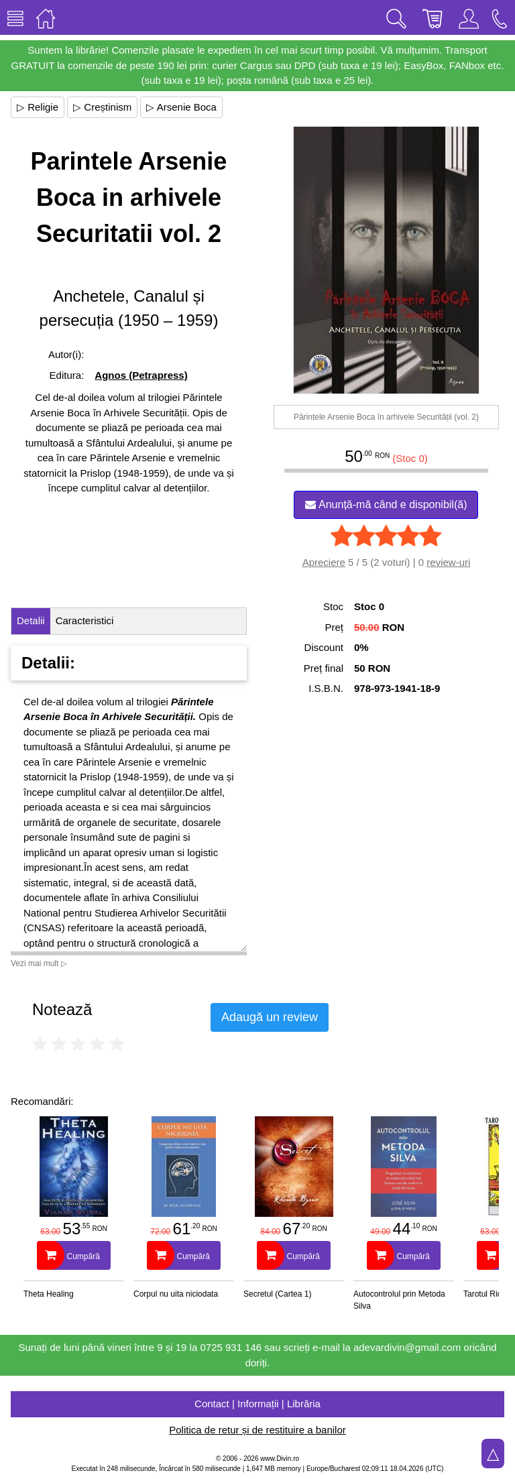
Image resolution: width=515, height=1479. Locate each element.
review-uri (448, 562)
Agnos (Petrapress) (141, 375)
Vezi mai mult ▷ (39, 963)
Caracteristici (85, 620)
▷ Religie (37, 107)
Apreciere (323, 562)
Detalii (31, 620)
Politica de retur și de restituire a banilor (257, 1429)
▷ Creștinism (102, 107)
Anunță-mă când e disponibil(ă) (386, 504)
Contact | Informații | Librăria (257, 1403)
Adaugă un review (269, 1017)
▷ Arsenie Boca (181, 107)
